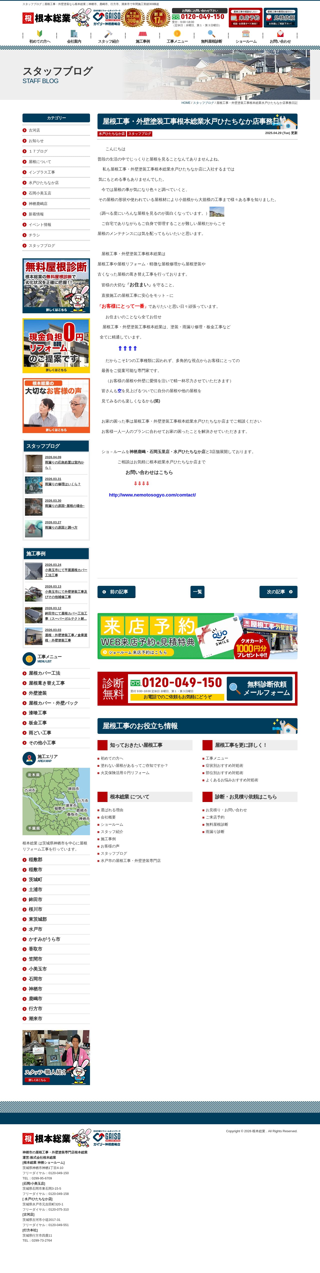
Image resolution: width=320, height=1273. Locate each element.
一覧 (197, 591)
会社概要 (108, 817)
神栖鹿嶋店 (38, 203)
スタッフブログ (139, 134)
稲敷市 (35, 847)
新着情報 (36, 214)
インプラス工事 (42, 172)
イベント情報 (40, 224)
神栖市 (35, 966)
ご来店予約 (215, 817)
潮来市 (35, 996)
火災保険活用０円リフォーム (125, 773)
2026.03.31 (56, 485)
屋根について (40, 161)
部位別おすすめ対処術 (224, 773)
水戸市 (35, 906)
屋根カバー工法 (44, 673)
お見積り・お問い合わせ (226, 810)
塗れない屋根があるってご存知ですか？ (134, 765)
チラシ (34, 235)
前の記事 (119, 591)
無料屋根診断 (211, 36)
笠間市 (35, 936)
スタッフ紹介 (108, 36)
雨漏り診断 (215, 831)
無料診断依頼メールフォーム (259, 688)
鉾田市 (35, 877)
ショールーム (246, 36)
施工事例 (143, 36)
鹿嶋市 (35, 976)
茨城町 (35, 857)
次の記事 (276, 591)
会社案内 (74, 36)
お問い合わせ (280, 36)
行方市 (35, 986)
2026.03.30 (56, 507)
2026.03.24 (56, 571)
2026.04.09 (56, 463)
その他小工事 (42, 742)
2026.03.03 (56, 636)
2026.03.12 (56, 614)
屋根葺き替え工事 (47, 683)
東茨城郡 (38, 896)
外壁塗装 (38, 693)
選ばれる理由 (112, 810)
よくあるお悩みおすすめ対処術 (232, 780)
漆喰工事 (38, 712)
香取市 (35, 926)
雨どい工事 (40, 732)
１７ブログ (38, 151)
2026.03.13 (56, 593)
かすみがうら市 (44, 916)
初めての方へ (39, 36)
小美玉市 (38, 946)
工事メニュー (177, 36)
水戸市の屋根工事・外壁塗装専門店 (131, 860)
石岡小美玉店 (40, 193)
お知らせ (36, 141)
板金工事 (38, 722)
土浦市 (35, 867)
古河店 (34, 130)
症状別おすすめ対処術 (224, 765)
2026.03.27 (56, 528)
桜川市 (35, 886)
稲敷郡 (35, 837)
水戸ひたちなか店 (112, 134)
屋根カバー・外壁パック (53, 703)
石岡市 (35, 956)
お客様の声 (110, 846)
